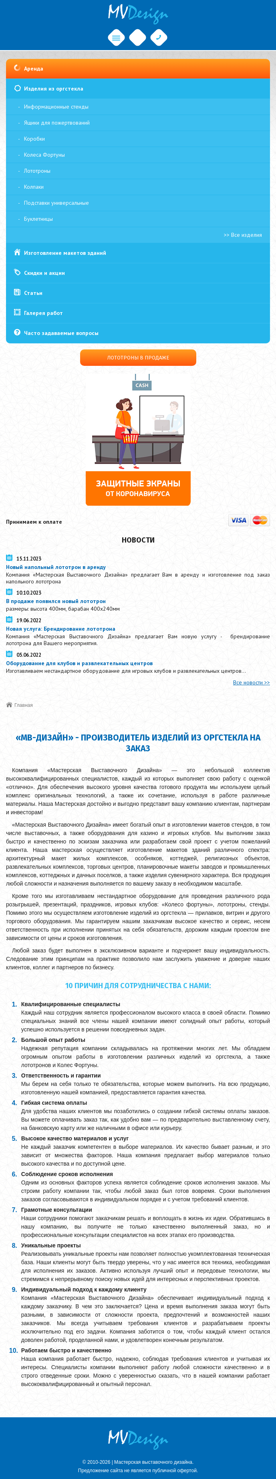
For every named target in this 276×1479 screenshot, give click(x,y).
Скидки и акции (44, 272)
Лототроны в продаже (138, 358)
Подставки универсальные (56, 202)
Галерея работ (43, 313)
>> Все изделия (243, 234)
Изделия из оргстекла (53, 88)
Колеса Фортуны (44, 154)
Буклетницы (38, 218)
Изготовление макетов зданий (65, 252)
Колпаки (34, 186)
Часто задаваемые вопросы (61, 333)
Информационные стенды (56, 106)
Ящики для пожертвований (57, 122)
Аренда (33, 68)
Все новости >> (251, 682)
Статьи (33, 293)
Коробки (34, 138)
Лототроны (37, 170)
